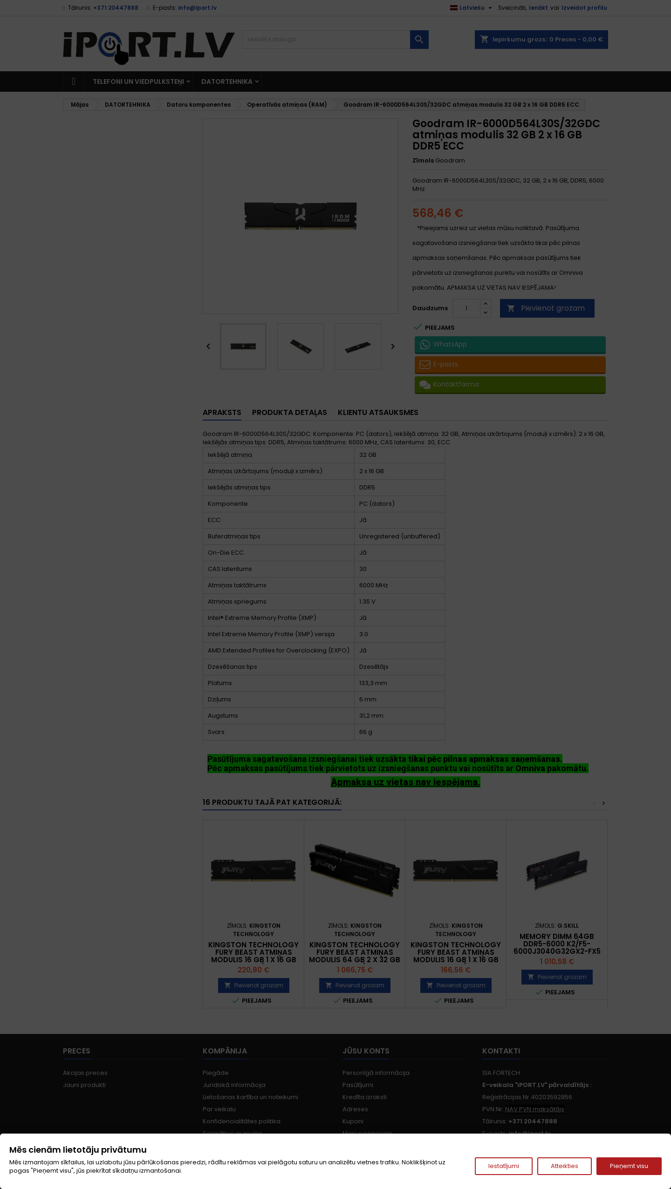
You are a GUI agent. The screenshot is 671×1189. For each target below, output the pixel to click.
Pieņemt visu (629, 1166)
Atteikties (564, 1166)
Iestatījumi (503, 1166)
